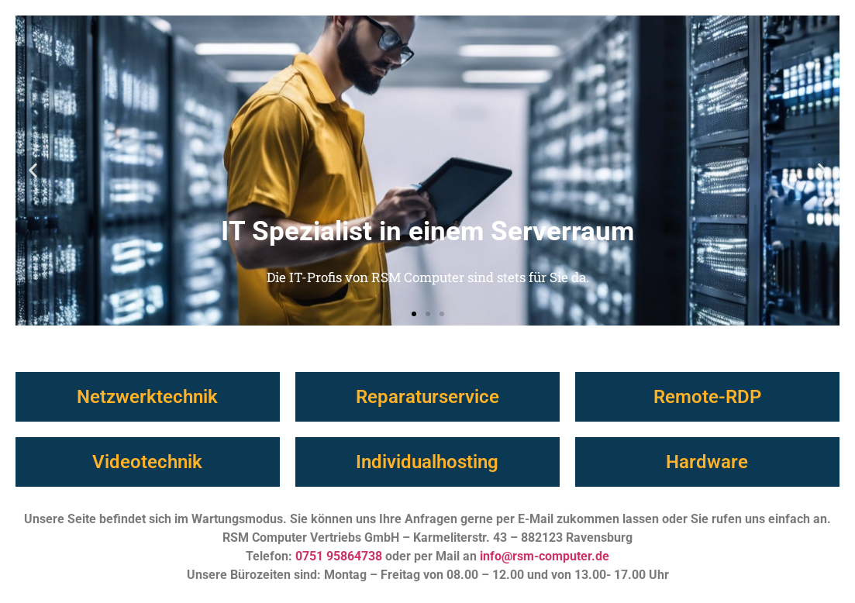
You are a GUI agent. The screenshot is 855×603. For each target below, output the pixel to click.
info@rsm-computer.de (544, 556)
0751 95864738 (338, 556)
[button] (33, 171)
